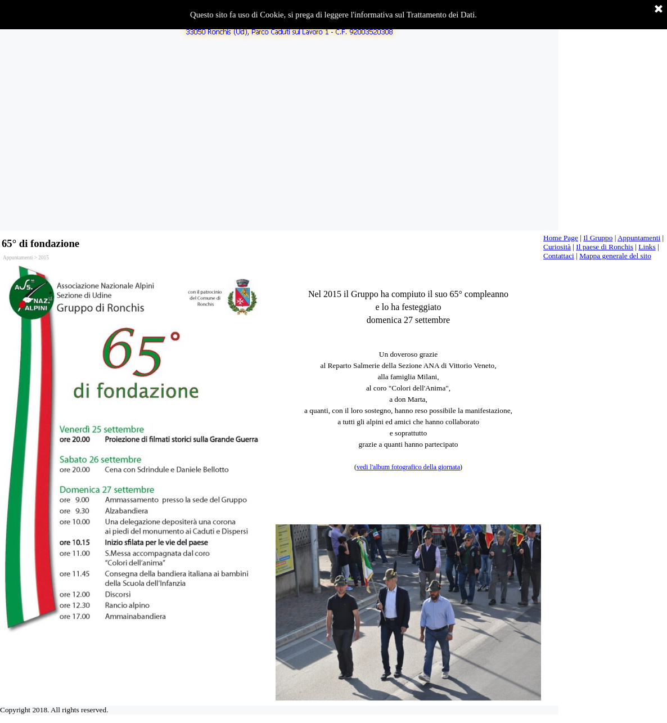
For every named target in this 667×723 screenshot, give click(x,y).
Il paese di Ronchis (604, 247)
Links (646, 247)
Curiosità (557, 247)
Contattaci (558, 256)
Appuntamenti (639, 237)
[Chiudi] (658, 9)
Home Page (560, 237)
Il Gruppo (597, 237)
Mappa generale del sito (615, 256)
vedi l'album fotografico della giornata (408, 467)
